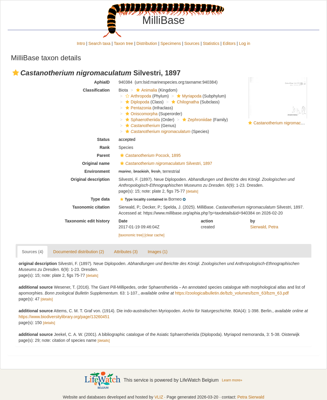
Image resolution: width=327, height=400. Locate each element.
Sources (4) (32, 251)
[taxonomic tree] (131, 235)
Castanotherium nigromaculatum (283, 123)
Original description (90, 179)
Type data (100, 199)
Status (103, 139)
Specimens (171, 43)
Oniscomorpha (141, 113)
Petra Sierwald (250, 397)
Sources (191, 43)
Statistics (211, 43)
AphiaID (102, 82)
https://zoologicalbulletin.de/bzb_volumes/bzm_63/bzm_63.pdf (232, 293)
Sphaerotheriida (142, 119)
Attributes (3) (126, 251)
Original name (95, 163)
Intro (81, 43)
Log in (244, 43)
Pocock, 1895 (150, 155)
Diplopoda (136, 102)
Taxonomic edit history (87, 221)
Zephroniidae (196, 119)
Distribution (146, 43)
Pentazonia (137, 107)
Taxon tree (123, 43)
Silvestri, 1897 (165, 163)
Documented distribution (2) (78, 251)
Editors (229, 43)
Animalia (146, 90)
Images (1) (157, 251)
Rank (104, 147)
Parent (103, 155)
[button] (15, 72)
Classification (96, 90)
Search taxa (100, 43)
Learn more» (232, 380)
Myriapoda (188, 96)
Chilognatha (184, 102)
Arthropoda (137, 96)
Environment (97, 171)
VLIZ (158, 397)
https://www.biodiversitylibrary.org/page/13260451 (64, 316)
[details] (192, 191)
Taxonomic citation (91, 207)
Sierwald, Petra (264, 227)
